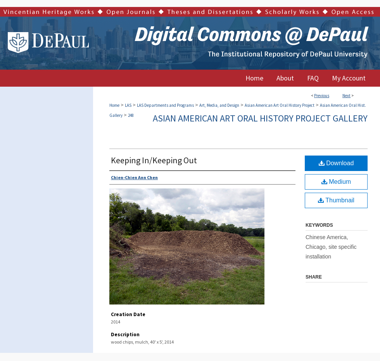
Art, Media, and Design (219, 105)
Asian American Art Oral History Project (279, 105)
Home (114, 105)
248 (131, 115)
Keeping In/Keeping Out (154, 160)
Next (346, 95)
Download (336, 163)
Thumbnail (336, 200)
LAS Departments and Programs (165, 105)
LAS (128, 105)
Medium (336, 181)
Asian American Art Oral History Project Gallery (260, 118)
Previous (321, 95)
